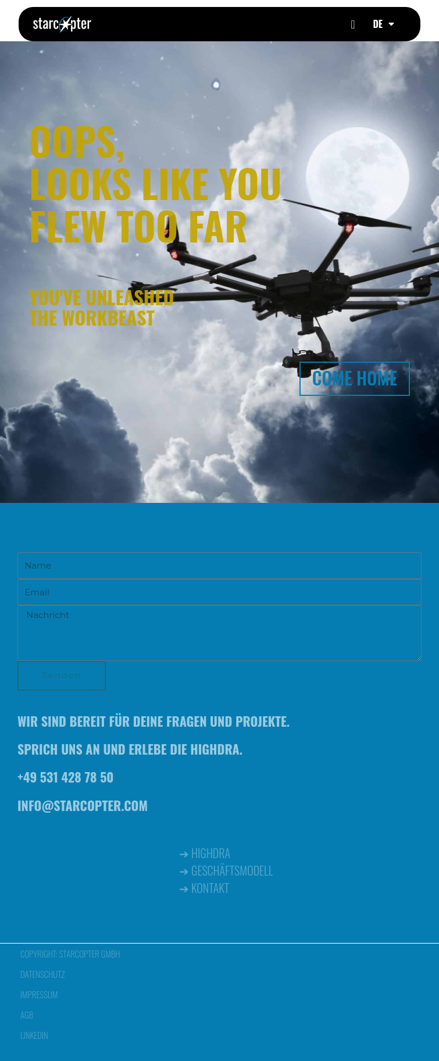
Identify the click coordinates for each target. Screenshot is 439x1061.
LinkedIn (34, 1034)
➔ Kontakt (204, 887)
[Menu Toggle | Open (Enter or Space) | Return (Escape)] (353, 24)
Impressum (39, 994)
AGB (26, 1014)
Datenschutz (42, 973)
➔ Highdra (204, 853)
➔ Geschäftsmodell (226, 870)
